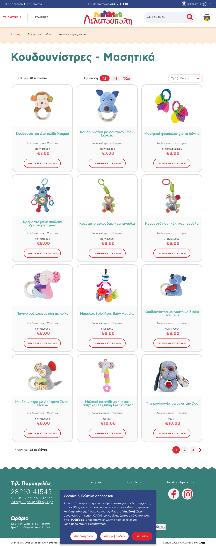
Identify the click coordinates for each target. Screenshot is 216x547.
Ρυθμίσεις (142, 539)
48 (116, 78)
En (206, 4)
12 (104, 78)
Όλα (127, 78)
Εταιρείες (95, 490)
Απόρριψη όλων (114, 539)
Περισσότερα (97, 527)
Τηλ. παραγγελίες (108, 4)
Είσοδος (190, 4)
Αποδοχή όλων (83, 539)
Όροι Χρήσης (135, 490)
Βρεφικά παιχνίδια (39, 34)
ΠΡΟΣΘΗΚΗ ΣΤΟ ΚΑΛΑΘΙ (42, 164)
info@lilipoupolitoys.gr (32, 502)
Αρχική (15, 34)
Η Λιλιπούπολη (14, 4)
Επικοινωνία (34, 4)
